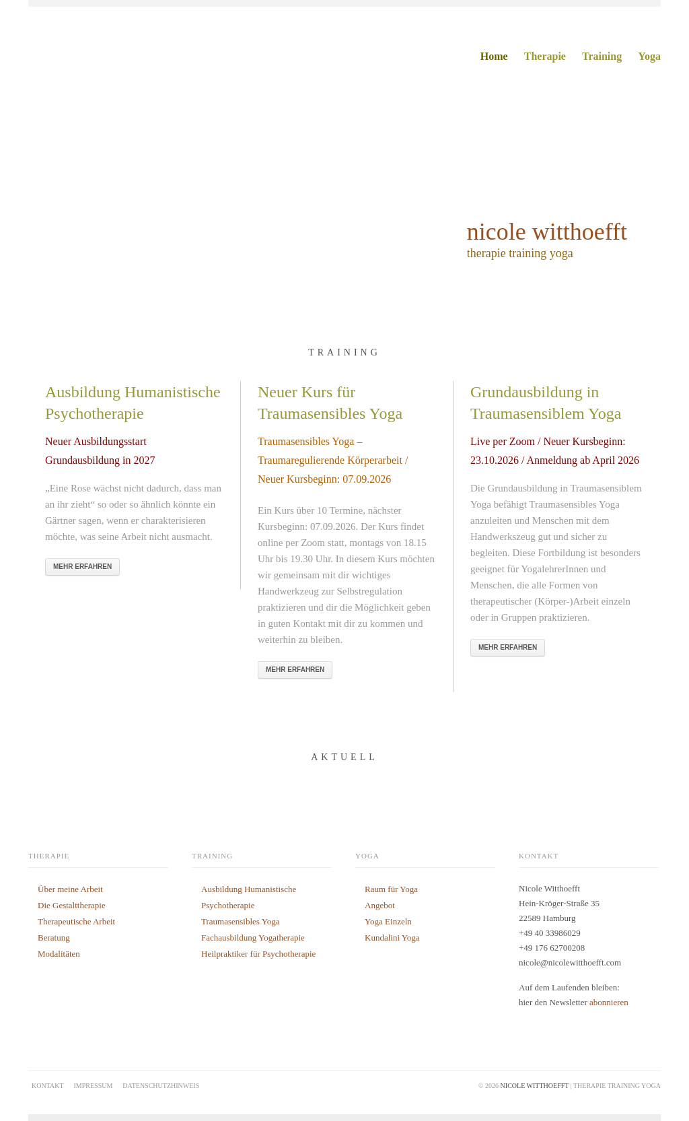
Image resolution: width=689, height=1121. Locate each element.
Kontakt (48, 1085)
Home (494, 56)
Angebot (380, 905)
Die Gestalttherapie (72, 905)
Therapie (545, 56)
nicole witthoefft (547, 231)
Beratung (54, 937)
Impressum (93, 1085)
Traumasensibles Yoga (240, 921)
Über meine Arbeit (70, 889)
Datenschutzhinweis (160, 1085)
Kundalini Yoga (392, 937)
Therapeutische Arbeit (76, 921)
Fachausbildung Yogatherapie (253, 937)
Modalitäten (59, 954)
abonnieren (608, 1002)
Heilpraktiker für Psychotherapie (258, 954)
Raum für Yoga (391, 889)
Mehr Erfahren (82, 566)
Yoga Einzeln (388, 921)
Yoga (649, 56)
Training (602, 56)
